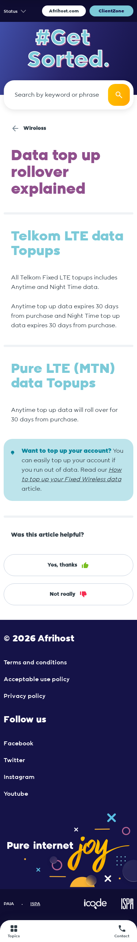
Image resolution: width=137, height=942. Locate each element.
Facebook (18, 743)
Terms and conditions (35, 662)
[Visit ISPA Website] (127, 908)
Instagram (19, 777)
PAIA (9, 904)
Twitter (14, 760)
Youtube (16, 794)
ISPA (35, 904)
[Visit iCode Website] (95, 908)
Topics (14, 931)
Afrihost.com (64, 11)
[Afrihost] (67, 931)
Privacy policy (25, 696)
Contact (121, 931)
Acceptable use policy (37, 679)
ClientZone (111, 11)
